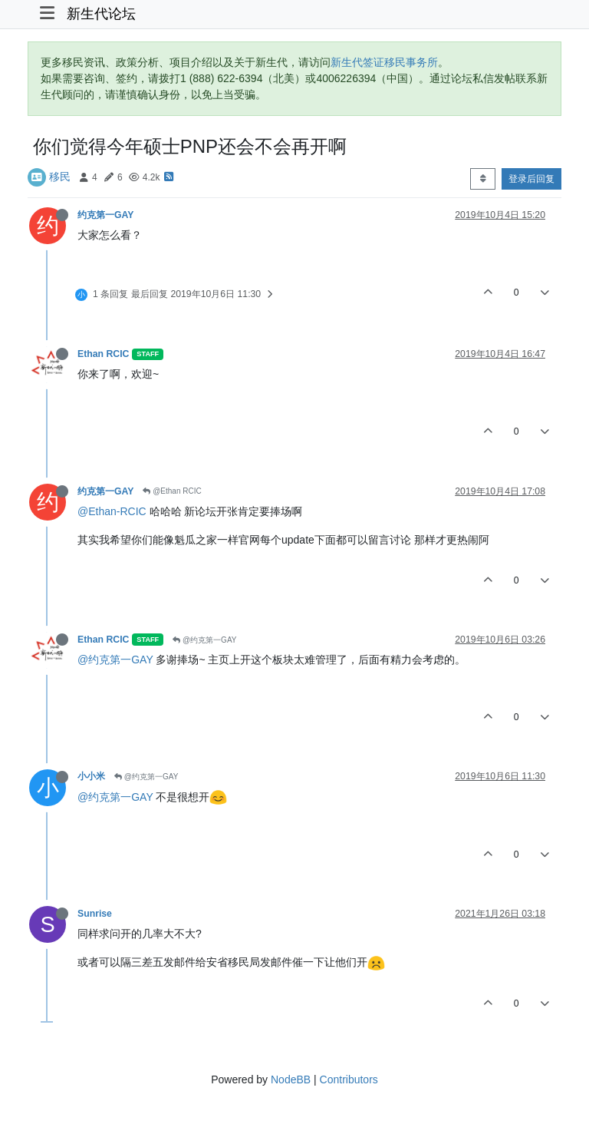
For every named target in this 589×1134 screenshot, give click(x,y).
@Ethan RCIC (172, 491)
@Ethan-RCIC (111, 511)
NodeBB (291, 1079)
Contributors (349, 1079)
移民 (60, 176)
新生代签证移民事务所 (384, 62)
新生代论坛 (101, 13)
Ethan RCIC (103, 354)
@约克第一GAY (204, 640)
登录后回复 (531, 179)
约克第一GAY (105, 215)
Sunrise (94, 913)
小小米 (91, 776)
